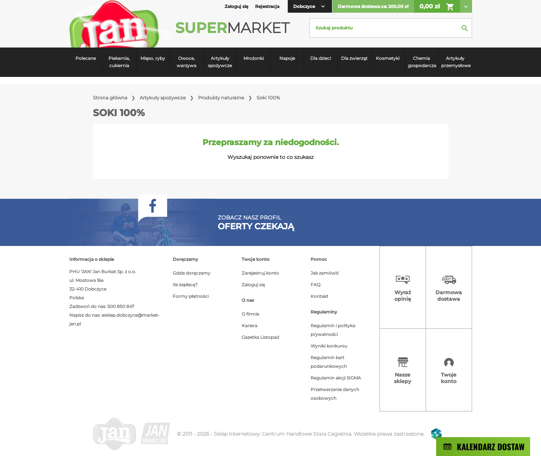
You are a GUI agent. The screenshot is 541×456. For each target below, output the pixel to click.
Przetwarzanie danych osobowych (335, 394)
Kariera (249, 325)
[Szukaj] (391, 28)
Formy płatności (191, 296)
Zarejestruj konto (260, 273)
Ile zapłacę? (185, 284)
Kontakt (319, 296)
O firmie (250, 314)
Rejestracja (267, 6)
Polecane (85, 58)
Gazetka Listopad (260, 337)
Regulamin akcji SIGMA (336, 378)
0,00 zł (437, 7)
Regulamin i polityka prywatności (333, 330)
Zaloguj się (253, 284)
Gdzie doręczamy (191, 273)
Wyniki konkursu (329, 346)
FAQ (315, 284)
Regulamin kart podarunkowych (329, 362)
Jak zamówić (325, 273)
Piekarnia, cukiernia (119, 62)
